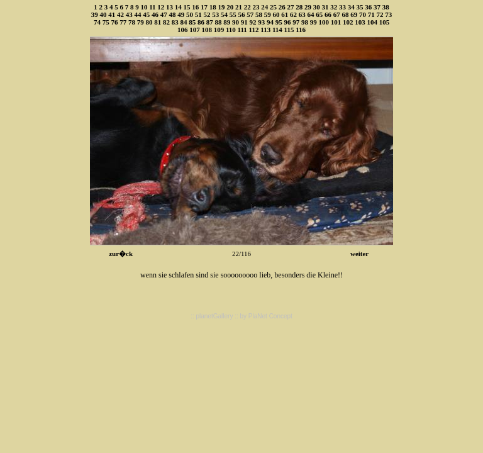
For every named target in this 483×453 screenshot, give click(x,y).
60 (276, 14)
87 (209, 22)
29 (307, 7)
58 (258, 14)
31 (325, 7)
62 (293, 14)
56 (241, 14)
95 (278, 22)
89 (226, 22)
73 (388, 14)
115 (289, 29)
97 (295, 22)
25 (273, 7)
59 (267, 14)
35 (360, 7)
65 (319, 14)
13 (169, 7)
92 (252, 22)
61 (284, 14)
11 (152, 7)
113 (265, 29)
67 (336, 14)
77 (122, 22)
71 (371, 14)
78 (131, 22)
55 (233, 14)
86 (200, 22)
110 (231, 29)
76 (114, 22)
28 (299, 7)
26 (282, 7)
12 (160, 7)
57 (250, 14)
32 (333, 7)
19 (221, 7)
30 (316, 7)
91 (244, 22)
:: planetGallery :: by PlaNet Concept (241, 316)
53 (215, 14)
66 (328, 14)
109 (219, 29)
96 (287, 22)
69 (353, 14)
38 (385, 7)
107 (194, 29)
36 (368, 7)
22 (247, 7)
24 (264, 7)
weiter (359, 253)
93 (261, 22)
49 (180, 14)
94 (270, 22)
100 (323, 22)
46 (155, 14)
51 (198, 14)
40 (103, 14)
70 (362, 14)
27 (290, 7)
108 (206, 29)
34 (351, 7)
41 (111, 14)
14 (178, 7)
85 (192, 22)
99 (313, 22)
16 (195, 7)
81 (157, 22)
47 (163, 14)
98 (304, 22)
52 (207, 14)
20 (229, 7)
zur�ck (121, 253)
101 (336, 22)
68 (345, 14)
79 (140, 22)
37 (377, 7)
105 (384, 22)
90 (235, 22)
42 (120, 14)
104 (372, 22)
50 (189, 14)
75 (106, 22)
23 (256, 7)
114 (277, 29)
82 (166, 22)
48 (172, 14)
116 (301, 29)
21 (238, 7)
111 (242, 29)
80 (148, 22)
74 (97, 22)
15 (187, 7)
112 (254, 29)
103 (360, 22)
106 (182, 29)
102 (348, 22)
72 (380, 14)
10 (143, 7)
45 (146, 14)
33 (342, 7)
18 (212, 7)
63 (302, 14)
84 (183, 22)
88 (217, 22)
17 (204, 7)
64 (311, 14)
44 (138, 14)
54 (224, 14)
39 (94, 14)
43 (129, 14)
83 (175, 22)
